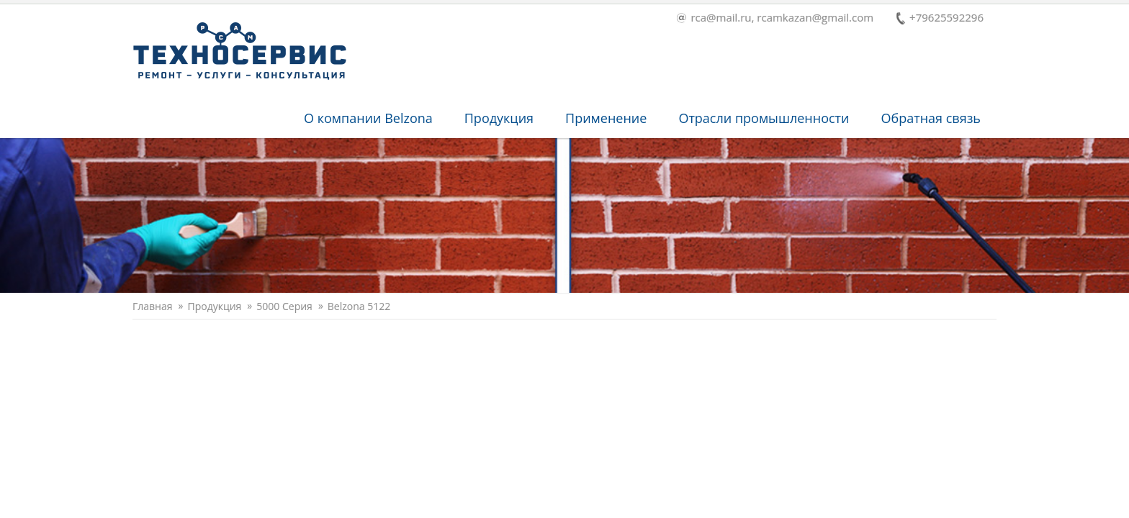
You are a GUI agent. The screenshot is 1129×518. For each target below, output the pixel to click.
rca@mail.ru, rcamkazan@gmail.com (775, 18)
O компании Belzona (368, 118)
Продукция (499, 118)
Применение (606, 118)
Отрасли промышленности (763, 118)
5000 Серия (284, 306)
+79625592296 (940, 18)
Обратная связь (931, 118)
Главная (152, 306)
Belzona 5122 (359, 306)
